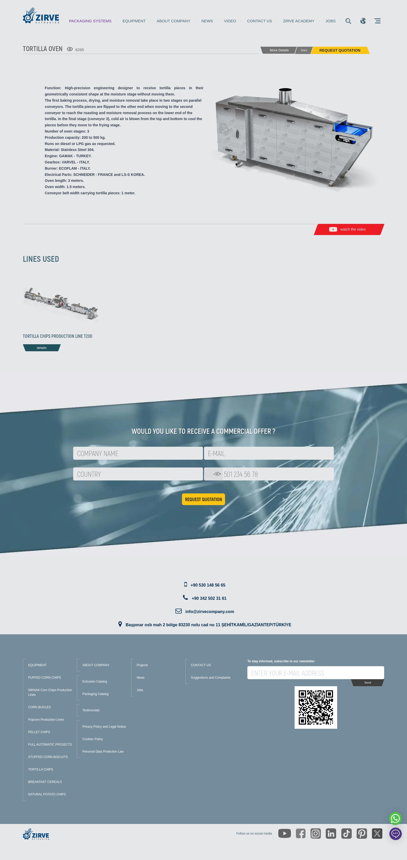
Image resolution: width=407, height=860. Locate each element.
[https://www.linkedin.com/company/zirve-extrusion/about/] (331, 833)
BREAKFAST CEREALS (45, 782)
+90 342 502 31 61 (209, 598)
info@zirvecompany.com (209, 611)
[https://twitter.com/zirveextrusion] (377, 833)
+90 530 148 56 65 (208, 585)
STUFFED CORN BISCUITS (48, 757)
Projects (142, 665)
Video (230, 21)
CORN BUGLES (39, 707)
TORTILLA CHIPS (40, 769)
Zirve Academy (298, 21)
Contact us (259, 21)
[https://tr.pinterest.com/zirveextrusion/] (362, 833)
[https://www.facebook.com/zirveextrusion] (301, 833)
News (207, 21)
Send (367, 682)
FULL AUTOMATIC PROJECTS (50, 744)
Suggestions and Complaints (210, 677)
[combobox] (213, 474)
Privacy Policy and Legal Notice (104, 726)
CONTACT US (201, 665)
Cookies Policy (92, 739)
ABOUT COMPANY (95, 665)
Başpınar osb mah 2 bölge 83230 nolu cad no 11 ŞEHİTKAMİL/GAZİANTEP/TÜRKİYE (208, 625)
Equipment (134, 21)
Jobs (330, 21)
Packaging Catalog (95, 694)
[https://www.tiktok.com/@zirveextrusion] (346, 833)
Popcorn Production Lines (46, 719)
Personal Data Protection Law (103, 751)
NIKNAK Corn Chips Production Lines (50, 692)
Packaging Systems (90, 21)
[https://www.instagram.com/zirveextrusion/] (315, 833)
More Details (279, 50)
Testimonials (90, 710)
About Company (173, 21)
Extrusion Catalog (94, 681)
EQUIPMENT (37, 665)
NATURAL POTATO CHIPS (47, 794)
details (42, 348)
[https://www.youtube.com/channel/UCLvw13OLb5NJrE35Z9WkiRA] (284, 833)
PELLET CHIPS (39, 732)
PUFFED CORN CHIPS (44, 677)
